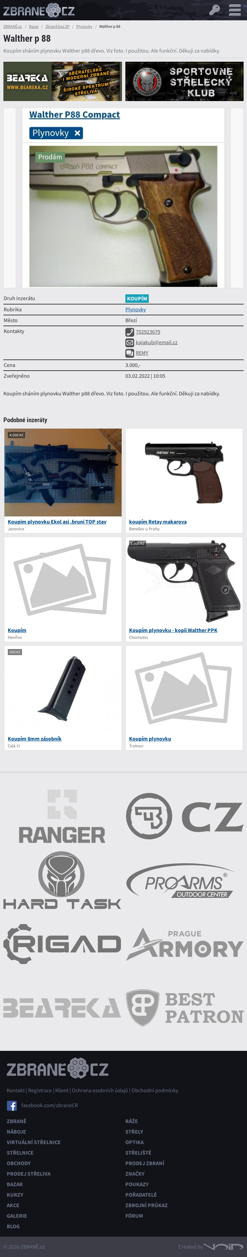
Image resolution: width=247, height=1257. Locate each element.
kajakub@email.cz (151, 342)
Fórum (134, 1215)
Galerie (17, 1215)
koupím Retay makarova (158, 521)
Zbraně (16, 1121)
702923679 (142, 332)
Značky (134, 1173)
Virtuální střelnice (34, 1142)
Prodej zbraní (144, 1163)
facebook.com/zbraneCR (49, 1105)
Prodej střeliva (28, 1173)
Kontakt (16, 1090)
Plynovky (84, 26)
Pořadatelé (141, 1194)
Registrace (40, 1090)
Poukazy (136, 1184)
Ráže (131, 1121)
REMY (136, 353)
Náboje (16, 1131)
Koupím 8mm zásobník (35, 738)
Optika (134, 1142)
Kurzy (15, 1194)
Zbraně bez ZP (57, 26)
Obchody (18, 1163)
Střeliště (138, 1152)
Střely (134, 1131)
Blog (13, 1226)
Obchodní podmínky (154, 1090)
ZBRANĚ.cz (12, 26)
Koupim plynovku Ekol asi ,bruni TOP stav (57, 521)
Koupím (17, 630)
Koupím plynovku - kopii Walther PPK (173, 630)
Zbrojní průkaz (146, 1205)
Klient (61, 1090)
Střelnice (20, 1152)
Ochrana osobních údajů (100, 1090)
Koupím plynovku (150, 738)
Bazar (34, 26)
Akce (13, 1205)
